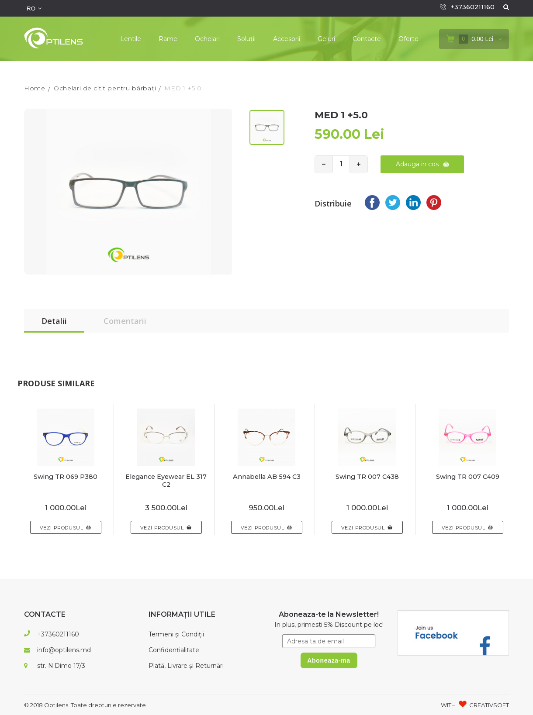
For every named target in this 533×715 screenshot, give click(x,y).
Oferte (408, 39)
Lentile (130, 39)
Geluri (326, 39)
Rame (168, 39)
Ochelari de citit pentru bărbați (105, 88)
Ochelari (207, 39)
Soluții (246, 39)
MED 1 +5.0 (182, 88)
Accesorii (286, 39)
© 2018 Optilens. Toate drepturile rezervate (85, 704)
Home (34, 88)
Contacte (367, 39)
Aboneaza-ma (328, 660)
